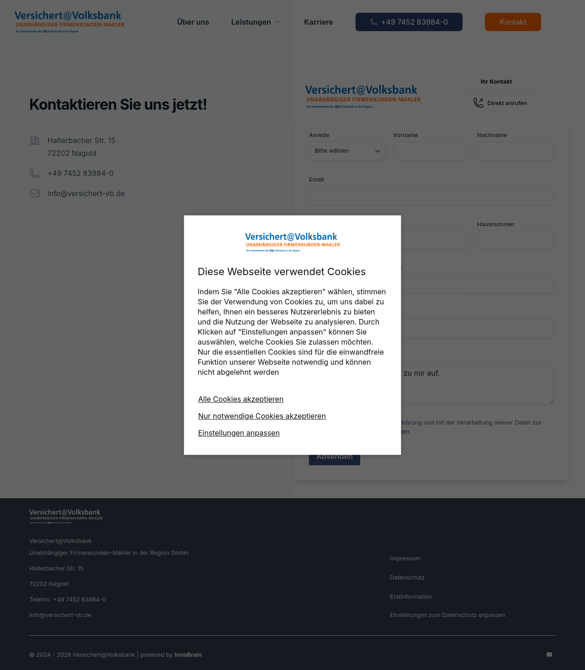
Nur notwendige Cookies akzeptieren (262, 415)
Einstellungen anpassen (239, 432)
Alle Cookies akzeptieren (241, 399)
